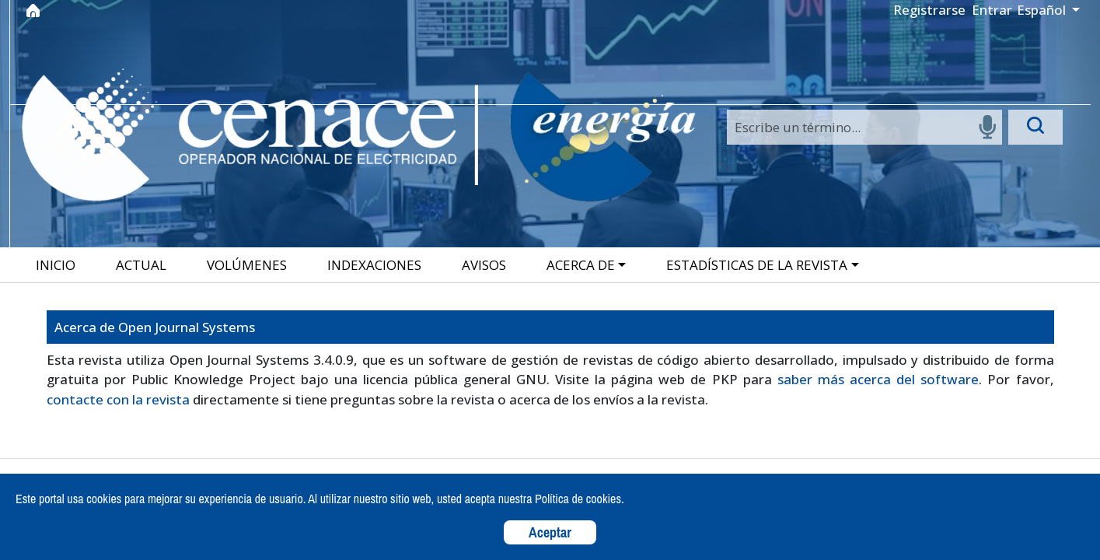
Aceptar (550, 532)
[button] (588, 265)
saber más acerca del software (878, 379)
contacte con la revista (118, 399)
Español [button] (1043, 10)
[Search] (864, 127)
